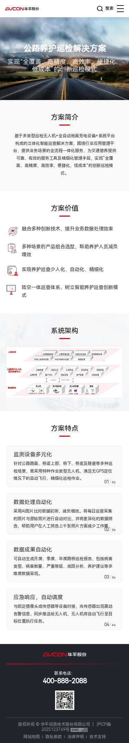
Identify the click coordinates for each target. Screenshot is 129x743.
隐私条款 (53, 737)
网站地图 (31, 737)
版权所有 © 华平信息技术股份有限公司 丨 (57, 724)
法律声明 (75, 737)
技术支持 (97, 737)
